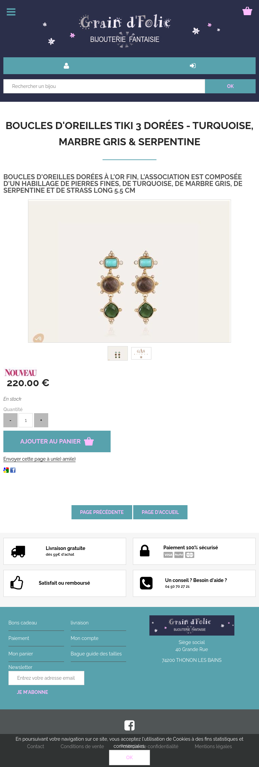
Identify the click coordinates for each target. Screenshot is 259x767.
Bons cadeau (22, 622)
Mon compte (84, 638)
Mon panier (20, 653)
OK (129, 757)
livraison (80, 622)
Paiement (18, 638)
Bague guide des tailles (96, 653)
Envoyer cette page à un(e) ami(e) (39, 459)
